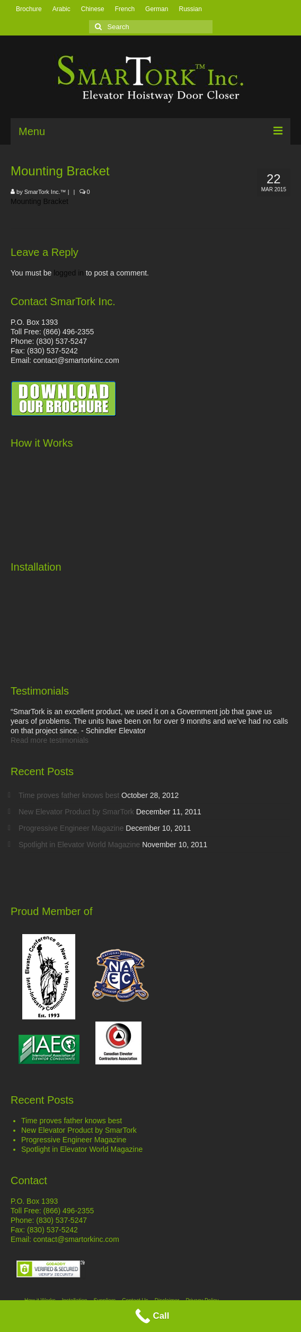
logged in (69, 273)
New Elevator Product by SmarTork (76, 811)
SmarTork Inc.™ (45, 192)
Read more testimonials (49, 740)
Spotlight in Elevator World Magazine (79, 844)
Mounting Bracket (39, 201)
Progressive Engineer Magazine (71, 828)
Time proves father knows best (69, 795)
